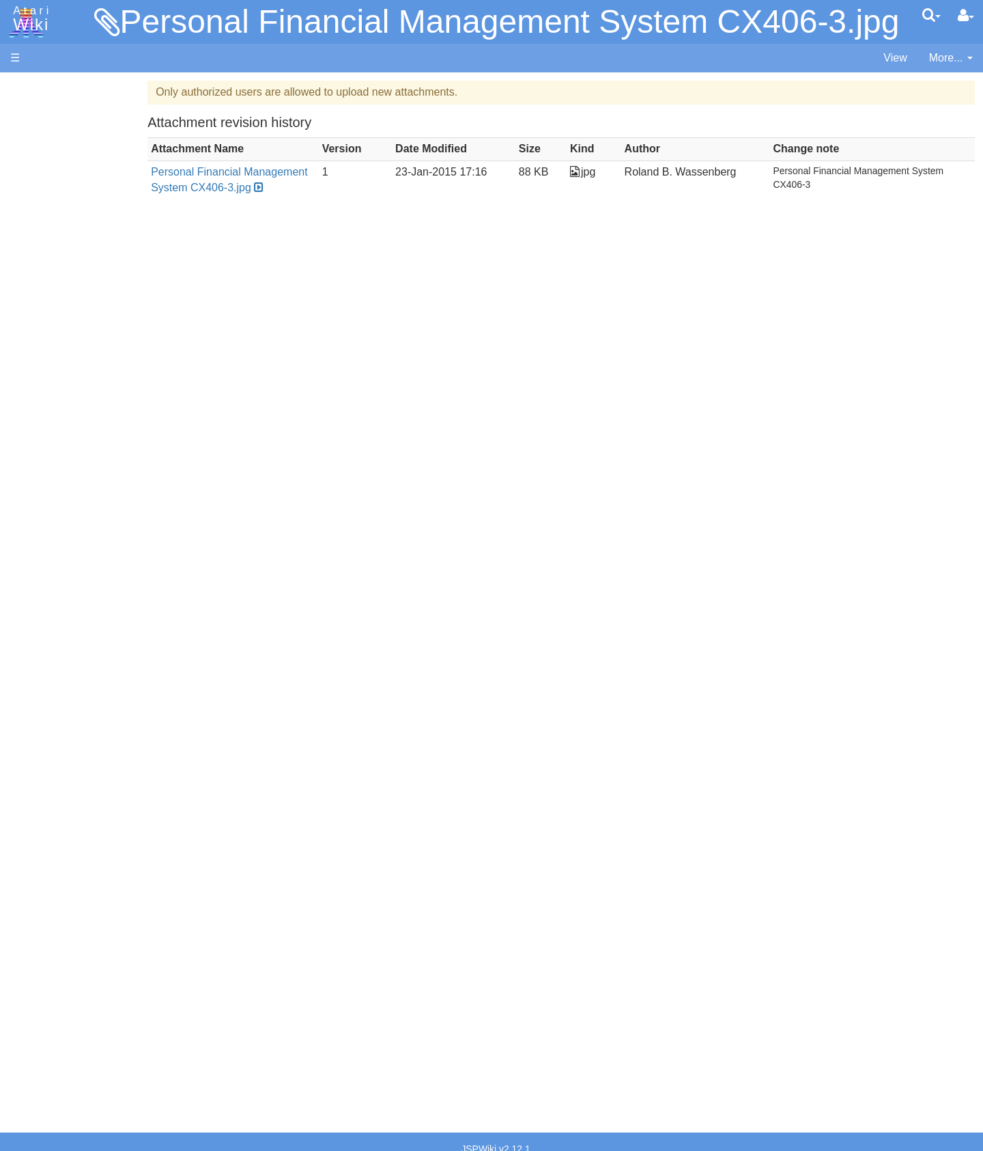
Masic (52, 475)
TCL (48, 553)
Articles (28, 88)
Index (23, 296)
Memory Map (42, 180)
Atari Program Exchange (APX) (85, 751)
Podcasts (32, 836)
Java (49, 428)
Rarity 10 (32, 1022)
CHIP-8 (55, 584)
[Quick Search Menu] (931, 15)
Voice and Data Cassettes (73, 728)
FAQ (21, 273)
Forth (50, 397)
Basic (51, 366)
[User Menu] (966, 15)
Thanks (28, 1006)
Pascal (54, 491)
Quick (52, 537)
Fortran (55, 413)
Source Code (69, 638)
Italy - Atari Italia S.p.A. (93, 937)
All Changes (39, 249)
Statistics (32, 1038)
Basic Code (66, 670)
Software (31, 134)
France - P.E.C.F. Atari (91, 890)
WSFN (54, 568)
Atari (28, 19)
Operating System (81, 622)
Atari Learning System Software (87, 773)
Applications (39, 157)
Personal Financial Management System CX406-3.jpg (510, 21)
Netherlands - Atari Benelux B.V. (115, 952)
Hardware (33, 111)
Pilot (48, 506)
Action (53, 334)
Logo (50, 459)
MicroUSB (34, 226)
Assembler (63, 350)
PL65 (50, 521)
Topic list (31, 203)
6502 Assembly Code (89, 654)
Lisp (47, 443)
